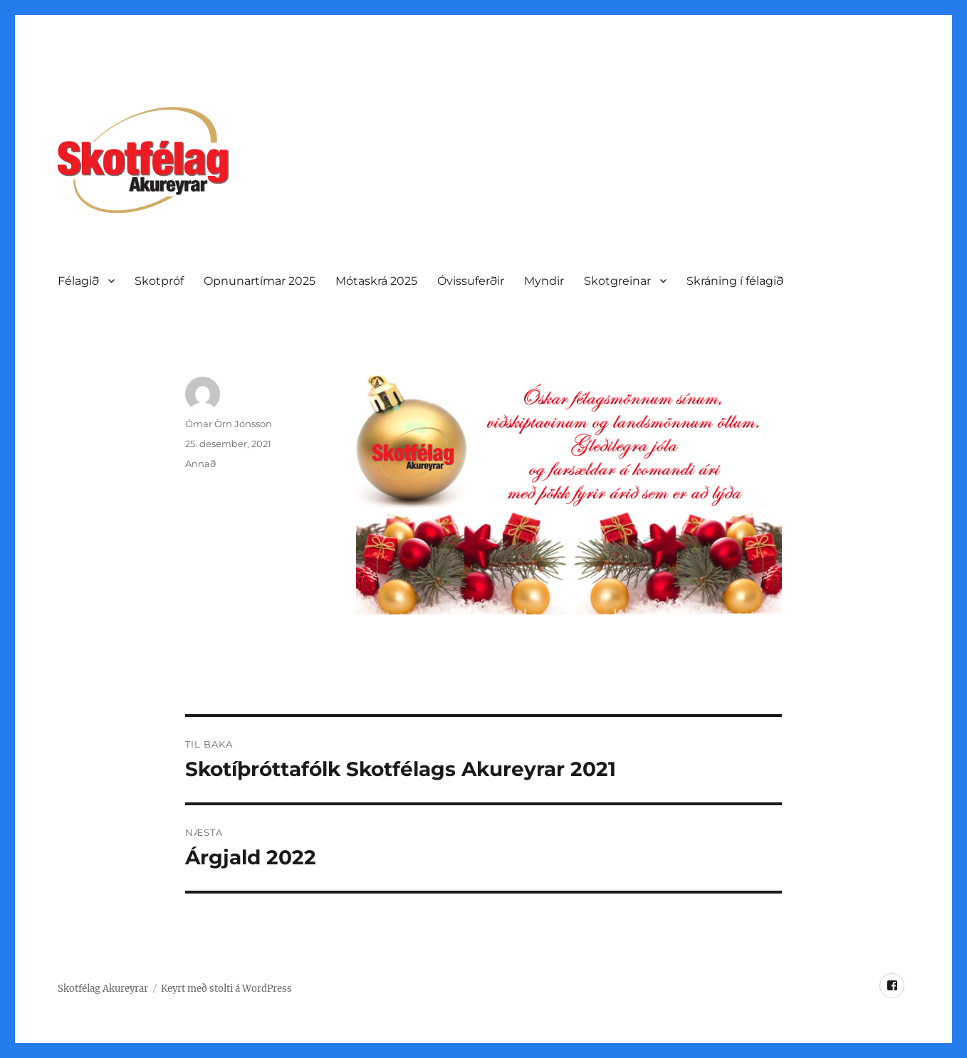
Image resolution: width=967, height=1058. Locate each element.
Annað (200, 463)
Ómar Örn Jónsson (228, 423)
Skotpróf (159, 281)
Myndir (544, 281)
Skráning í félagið (734, 281)
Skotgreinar (617, 281)
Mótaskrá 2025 (376, 281)
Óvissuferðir (470, 281)
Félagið (78, 281)
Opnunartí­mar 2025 (259, 281)
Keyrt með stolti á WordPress (226, 989)
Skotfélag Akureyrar (103, 989)
